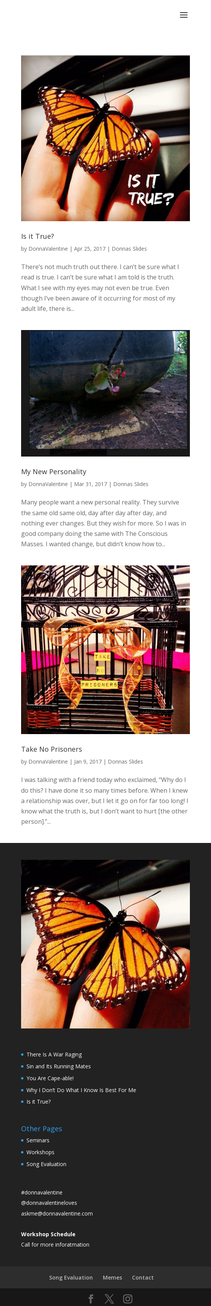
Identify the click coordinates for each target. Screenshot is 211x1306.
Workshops (40, 1152)
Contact (143, 1277)
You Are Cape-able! (50, 1078)
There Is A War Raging (54, 1054)
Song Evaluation (46, 1164)
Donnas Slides (129, 248)
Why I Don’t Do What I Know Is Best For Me (81, 1090)
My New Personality (53, 471)
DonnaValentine (48, 248)
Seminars (37, 1140)
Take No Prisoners (51, 749)
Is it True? (37, 236)
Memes (112, 1277)
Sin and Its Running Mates (58, 1066)
